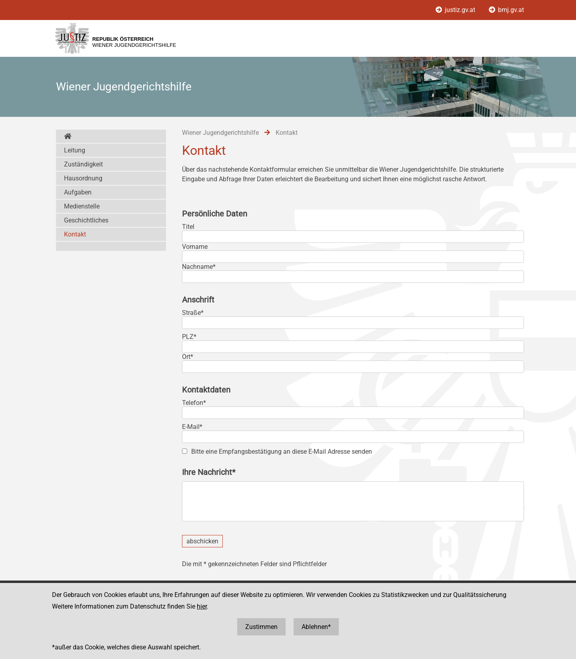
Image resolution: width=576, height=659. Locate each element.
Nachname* (199, 266)
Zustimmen (261, 627)
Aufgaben (78, 192)
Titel (188, 226)
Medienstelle (82, 206)
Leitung (74, 150)
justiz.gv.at (456, 10)
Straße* (193, 312)
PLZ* (189, 337)
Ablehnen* (316, 627)
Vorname (195, 246)
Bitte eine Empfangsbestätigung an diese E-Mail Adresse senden (281, 451)
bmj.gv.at (506, 10)
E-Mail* (192, 427)
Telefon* (194, 403)
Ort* (187, 357)
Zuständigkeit (83, 164)
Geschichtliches (86, 220)
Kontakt (75, 234)
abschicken (202, 541)
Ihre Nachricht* (209, 472)
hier (202, 606)
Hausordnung (83, 178)
